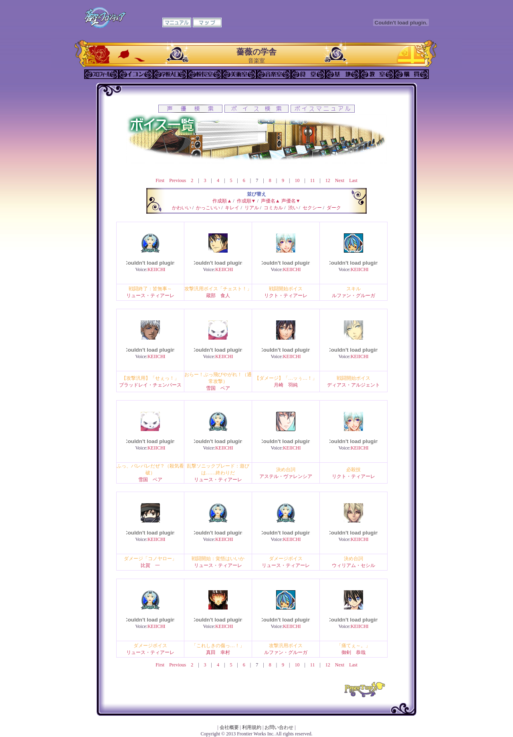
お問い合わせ (279, 727)
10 (297, 180)
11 (312, 180)
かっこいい (208, 208)
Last (353, 180)
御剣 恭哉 (353, 652)
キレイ (232, 208)
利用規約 (251, 727)
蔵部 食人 (218, 295)
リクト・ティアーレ (285, 295)
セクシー (312, 208)
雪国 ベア (218, 388)
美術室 (239, 74)
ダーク (334, 208)
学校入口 (170, 74)
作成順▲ (222, 201)
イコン (136, 74)
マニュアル (176, 22)
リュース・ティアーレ (150, 295)
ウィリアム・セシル (353, 565)
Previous (177, 180)
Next (339, 180)
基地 (342, 74)
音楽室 (273, 74)
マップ (207, 22)
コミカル (273, 208)
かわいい (181, 208)
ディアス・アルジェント (353, 385)
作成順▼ (246, 201)
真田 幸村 (218, 652)
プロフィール (101, 74)
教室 (377, 74)
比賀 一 (150, 565)
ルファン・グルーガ (353, 295)
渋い (293, 208)
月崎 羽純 (286, 385)
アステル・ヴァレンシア (285, 476)
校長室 (205, 74)
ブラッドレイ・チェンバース (150, 385)
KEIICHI (156, 269)
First (160, 180)
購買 (411, 74)
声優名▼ (291, 201)
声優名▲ (270, 201)
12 (327, 180)
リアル (251, 208)
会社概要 (229, 727)
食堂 (308, 74)
